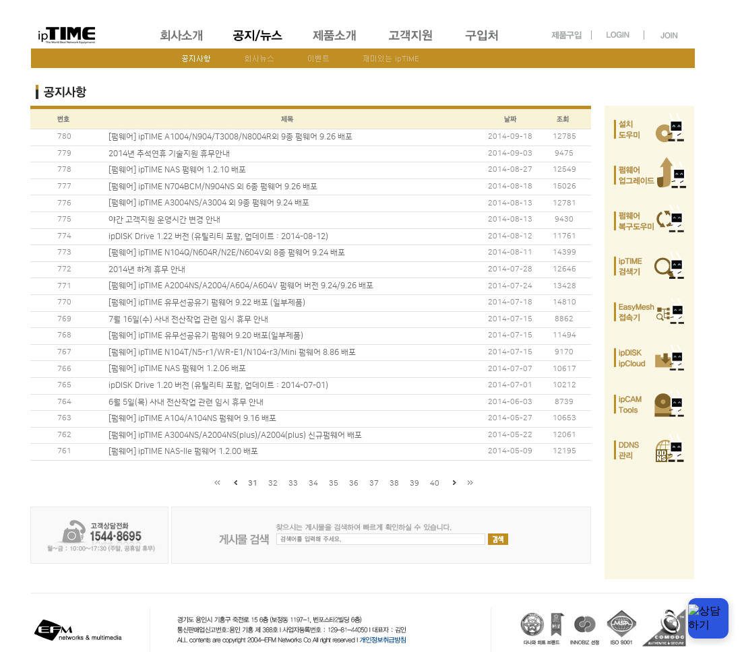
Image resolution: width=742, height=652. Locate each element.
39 (414, 484)
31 (252, 484)
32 (273, 484)
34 (313, 484)
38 (394, 484)
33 (293, 484)
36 (354, 484)
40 (434, 484)
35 (333, 484)
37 (374, 484)
